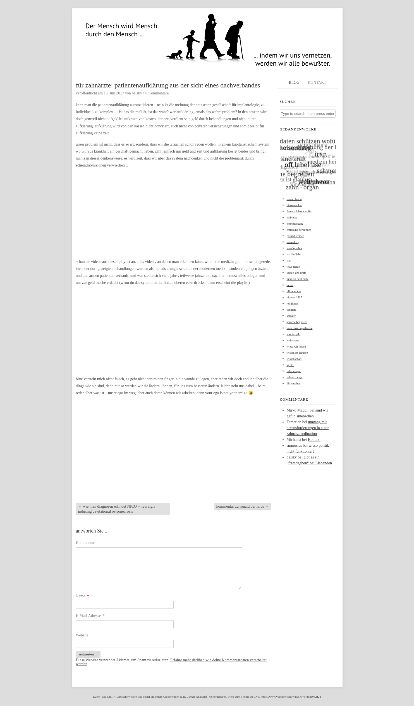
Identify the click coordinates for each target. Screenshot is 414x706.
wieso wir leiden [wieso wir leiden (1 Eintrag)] (296, 346)
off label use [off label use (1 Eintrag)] (294, 291)
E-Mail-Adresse (90, 616)
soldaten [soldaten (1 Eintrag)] (291, 315)
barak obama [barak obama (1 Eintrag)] (294, 199)
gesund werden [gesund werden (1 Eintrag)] (295, 235)
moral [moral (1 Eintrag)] (290, 285)
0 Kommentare (157, 93)
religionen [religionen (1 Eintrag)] (293, 303)
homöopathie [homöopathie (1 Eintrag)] (294, 248)
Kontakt (317, 82)
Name (82, 596)
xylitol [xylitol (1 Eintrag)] (290, 365)
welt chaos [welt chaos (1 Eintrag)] (293, 340)
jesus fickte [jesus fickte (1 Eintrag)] (293, 266)
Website (82, 635)
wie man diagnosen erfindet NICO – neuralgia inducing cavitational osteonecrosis (116, 509)
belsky (137, 93)
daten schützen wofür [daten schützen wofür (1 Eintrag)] (299, 211)
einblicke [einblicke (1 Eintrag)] (292, 217)
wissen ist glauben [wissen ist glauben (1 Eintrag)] (297, 352)
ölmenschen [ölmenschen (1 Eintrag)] (294, 383)
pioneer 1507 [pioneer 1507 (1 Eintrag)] (294, 297)
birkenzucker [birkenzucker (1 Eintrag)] (294, 205)
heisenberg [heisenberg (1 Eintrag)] (293, 242)
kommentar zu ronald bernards (242, 506)
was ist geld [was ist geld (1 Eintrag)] (294, 334)
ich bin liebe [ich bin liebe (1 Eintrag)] (294, 254)
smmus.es (294, 445)
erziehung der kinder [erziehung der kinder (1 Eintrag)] (299, 229)
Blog (294, 82)
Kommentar (85, 543)
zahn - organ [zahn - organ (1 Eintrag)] (294, 371)
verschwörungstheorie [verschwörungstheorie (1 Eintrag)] (300, 328)
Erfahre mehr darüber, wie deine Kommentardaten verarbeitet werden (171, 662)
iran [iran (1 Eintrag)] (289, 260)
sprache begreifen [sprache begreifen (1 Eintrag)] (297, 322)
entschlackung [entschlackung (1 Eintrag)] (295, 223)
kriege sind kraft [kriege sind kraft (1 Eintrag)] (296, 272)
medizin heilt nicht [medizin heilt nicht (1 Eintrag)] (298, 279)
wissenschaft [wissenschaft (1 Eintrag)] (294, 358)
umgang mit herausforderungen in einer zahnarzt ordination (308, 428)
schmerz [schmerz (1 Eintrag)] (291, 309)
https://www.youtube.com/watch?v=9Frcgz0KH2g (291, 696)
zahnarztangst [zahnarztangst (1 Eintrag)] (295, 377)
